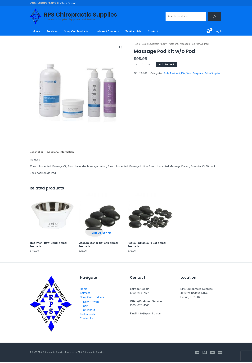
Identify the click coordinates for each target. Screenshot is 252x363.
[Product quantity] (143, 65)
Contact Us (87, 319)
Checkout (89, 311)
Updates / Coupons (107, 31)
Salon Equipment (152, 43)
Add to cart (167, 64)
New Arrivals (91, 302)
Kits (168, 77)
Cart (85, 307)
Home (33, 31)
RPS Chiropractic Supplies (80, 14)
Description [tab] (37, 152)
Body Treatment (172, 43)
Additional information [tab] (62, 152)
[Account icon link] (218, 31)
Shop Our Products (75, 31)
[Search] (214, 16)
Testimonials (135, 31)
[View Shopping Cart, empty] (208, 31)
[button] (120, 47)
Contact (156, 31)
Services (50, 31)
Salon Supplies (199, 77)
